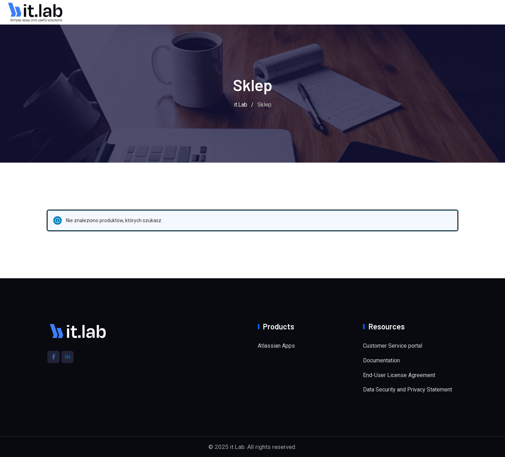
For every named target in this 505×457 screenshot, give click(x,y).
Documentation (381, 360)
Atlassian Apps (276, 345)
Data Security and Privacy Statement (407, 389)
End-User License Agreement (399, 375)
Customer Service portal (392, 345)
